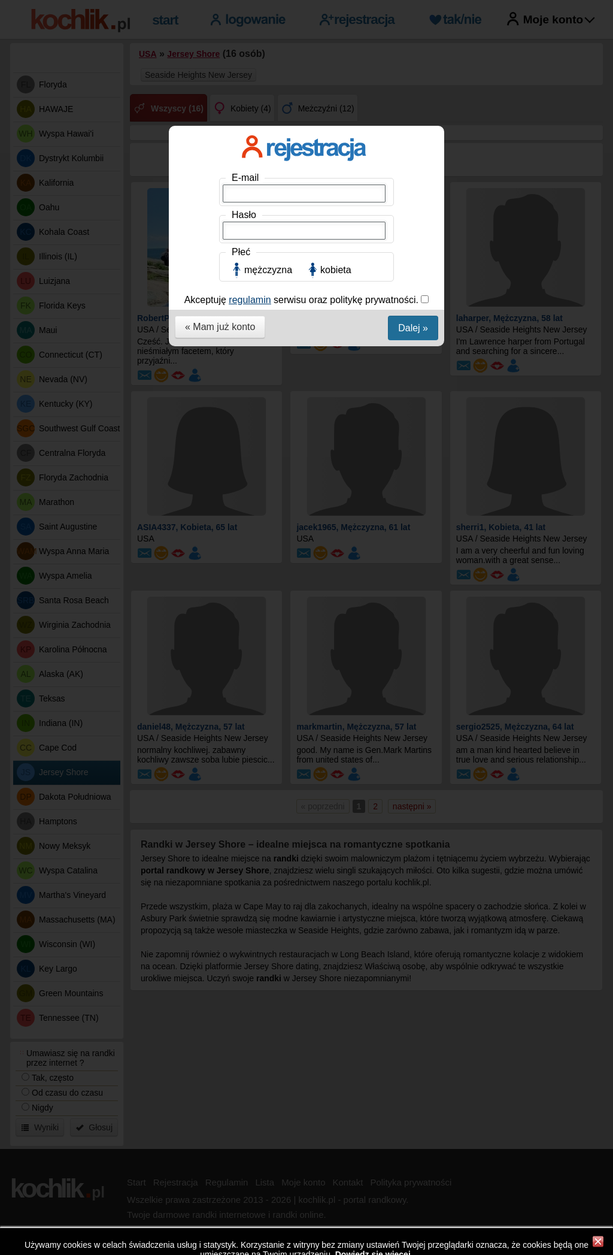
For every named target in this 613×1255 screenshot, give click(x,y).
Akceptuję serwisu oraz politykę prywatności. (302, 300)
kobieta (335, 270)
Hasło (244, 215)
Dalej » (413, 328)
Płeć (241, 252)
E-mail (245, 178)
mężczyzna (268, 270)
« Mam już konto (220, 327)
